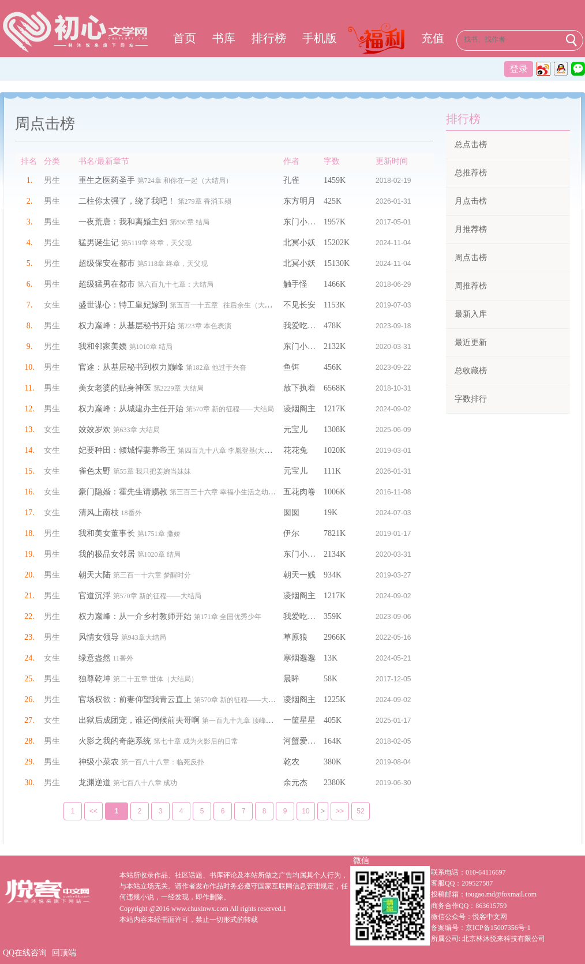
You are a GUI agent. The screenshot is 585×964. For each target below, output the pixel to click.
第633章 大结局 (136, 430)
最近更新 (471, 342)
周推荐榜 (471, 286)
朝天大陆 (94, 575)
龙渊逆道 (94, 782)
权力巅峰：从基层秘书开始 (126, 325)
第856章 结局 (189, 222)
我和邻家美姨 (102, 346)
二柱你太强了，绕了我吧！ (126, 201)
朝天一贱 (299, 575)
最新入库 (471, 314)
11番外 (123, 658)
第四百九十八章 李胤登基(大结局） (232, 451)
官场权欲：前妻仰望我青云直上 (135, 699)
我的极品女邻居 (106, 554)
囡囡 (291, 512)
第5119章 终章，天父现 (156, 243)
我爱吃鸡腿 (303, 325)
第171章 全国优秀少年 (227, 617)
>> (332, 811)
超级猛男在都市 (106, 284)
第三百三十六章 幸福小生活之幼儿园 (226, 492)
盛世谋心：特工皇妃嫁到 (122, 305)
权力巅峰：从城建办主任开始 (130, 408)
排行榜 (269, 38)
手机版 (319, 38)
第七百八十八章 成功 (145, 783)
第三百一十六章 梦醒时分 (152, 575)
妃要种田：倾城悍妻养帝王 (126, 450)
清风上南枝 (98, 512)
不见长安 (299, 305)
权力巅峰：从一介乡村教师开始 (135, 616)
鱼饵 (291, 367)
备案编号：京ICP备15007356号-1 (481, 928)
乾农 (291, 761)
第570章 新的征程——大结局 (230, 409)
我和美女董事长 (106, 533)
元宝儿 (295, 429)
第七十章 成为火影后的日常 (195, 741)
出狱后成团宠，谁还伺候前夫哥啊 (139, 720)
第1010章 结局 (150, 347)
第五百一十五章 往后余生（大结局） (228, 305)
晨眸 (291, 678)
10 (298, 811)
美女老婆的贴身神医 (114, 388)
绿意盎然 (94, 658)
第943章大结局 (143, 637)
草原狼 (295, 637)
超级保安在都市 (106, 263)
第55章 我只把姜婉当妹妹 (152, 471)
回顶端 (64, 952)
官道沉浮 (94, 595)
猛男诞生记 (98, 242)
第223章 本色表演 (204, 326)
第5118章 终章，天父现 (172, 264)
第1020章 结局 (159, 554)
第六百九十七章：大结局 (175, 284)
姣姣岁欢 (94, 429)
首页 (184, 38)
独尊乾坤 (94, 678)
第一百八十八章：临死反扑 (162, 762)
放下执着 (299, 388)
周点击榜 (471, 257)
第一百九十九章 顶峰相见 (241, 721)
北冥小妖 (299, 242)
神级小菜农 (98, 761)
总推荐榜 (471, 172)
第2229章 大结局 (178, 388)
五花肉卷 (299, 491)
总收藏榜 (471, 370)
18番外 (131, 513)
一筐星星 (299, 720)
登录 (518, 69)
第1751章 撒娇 (159, 534)
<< (85, 811)
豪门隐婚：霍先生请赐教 (122, 491)
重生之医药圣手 (106, 180)
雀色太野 (94, 471)
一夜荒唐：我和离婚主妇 (122, 221)
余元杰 (295, 782)
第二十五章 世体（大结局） (155, 679)
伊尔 (291, 533)
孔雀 (291, 180)
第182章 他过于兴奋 (216, 367)
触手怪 (295, 284)
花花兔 (295, 450)
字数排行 (471, 399)
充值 (432, 38)
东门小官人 (303, 221)
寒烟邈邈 (299, 658)
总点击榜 (471, 144)
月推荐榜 (471, 229)
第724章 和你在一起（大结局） (184, 181)
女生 (52, 305)
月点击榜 (471, 201)
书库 (223, 38)
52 (353, 811)
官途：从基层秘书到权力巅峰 (130, 367)
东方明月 (299, 201)
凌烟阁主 (299, 408)
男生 (52, 180)
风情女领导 (98, 637)
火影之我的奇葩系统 (114, 741)
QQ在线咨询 (25, 952)
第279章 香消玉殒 (204, 201)
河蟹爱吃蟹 (303, 741)
